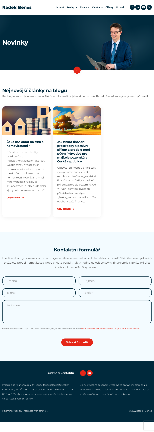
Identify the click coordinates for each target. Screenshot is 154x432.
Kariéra (96, 7)
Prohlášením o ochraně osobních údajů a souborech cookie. (110, 338)
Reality (71, 7)
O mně (59, 7)
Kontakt (120, 7)
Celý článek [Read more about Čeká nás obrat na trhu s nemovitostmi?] (16, 206)
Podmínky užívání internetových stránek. (25, 420)
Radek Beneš (17, 7)
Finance (83, 7)
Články (109, 7)
